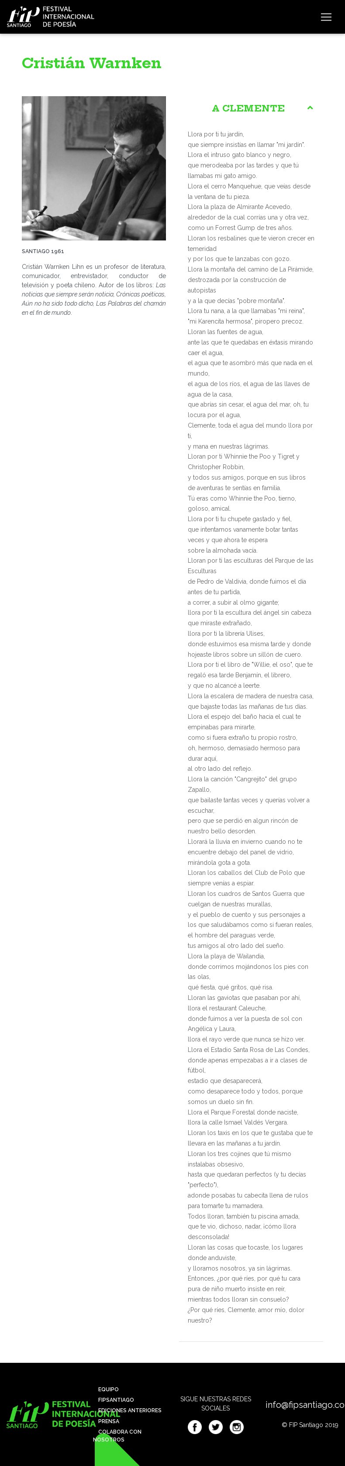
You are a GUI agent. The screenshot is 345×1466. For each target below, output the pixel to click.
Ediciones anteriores (127, 1410)
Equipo (106, 1389)
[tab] (251, 108)
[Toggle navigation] (326, 17)
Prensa (106, 1421)
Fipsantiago (113, 1400)
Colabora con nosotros (117, 1436)
